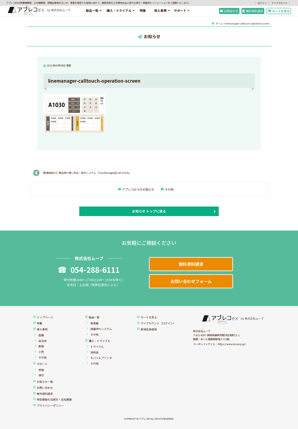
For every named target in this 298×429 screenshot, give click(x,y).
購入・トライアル (119, 10)
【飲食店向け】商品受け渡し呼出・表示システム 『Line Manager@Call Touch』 (86, 172)
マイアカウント (279, 3)
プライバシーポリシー (50, 405)
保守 (41, 375)
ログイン (262, 3)
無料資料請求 (253, 11)
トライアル (97, 347)
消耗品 (94, 352)
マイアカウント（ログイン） (158, 323)
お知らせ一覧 (45, 382)
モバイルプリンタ (101, 358)
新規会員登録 (149, 329)
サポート (180, 10)
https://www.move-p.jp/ (232, 344)
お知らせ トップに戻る (149, 211)
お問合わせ (229, 11)
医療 (41, 335)
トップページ (45, 317)
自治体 (42, 341)
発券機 (94, 323)
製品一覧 (92, 10)
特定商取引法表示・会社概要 (54, 399)
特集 (143, 10)
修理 (41, 370)
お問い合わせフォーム (191, 281)
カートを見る (279, 11)
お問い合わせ (45, 388)
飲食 (41, 346)
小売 (41, 352)
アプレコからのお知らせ (138, 189)
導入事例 (160, 10)
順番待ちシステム (101, 329)
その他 (169, 189)
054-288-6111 (89, 269)
